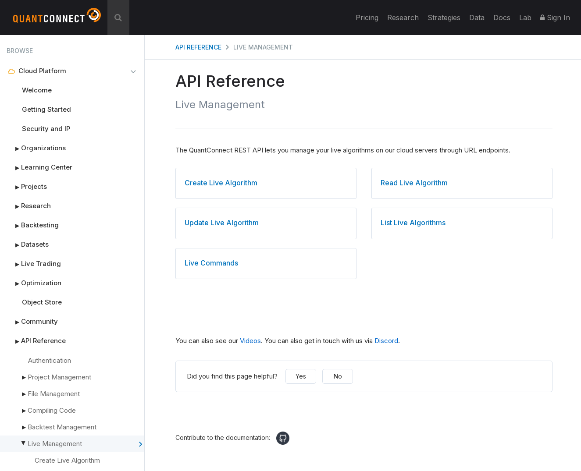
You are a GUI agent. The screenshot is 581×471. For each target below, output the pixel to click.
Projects (27, 187)
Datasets (28, 244)
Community (32, 321)
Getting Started (46, 109)
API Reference (36, 341)
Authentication (49, 360)
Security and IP (46, 128)
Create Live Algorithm (67, 460)
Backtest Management (62, 427)
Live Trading (34, 264)
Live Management (84, 444)
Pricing (367, 17)
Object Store (42, 302)
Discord (386, 340)
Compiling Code (52, 410)
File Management (54, 394)
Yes (301, 376)
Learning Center (39, 167)
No (338, 376)
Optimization (34, 283)
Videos (250, 340)
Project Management (59, 377)
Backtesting (33, 225)
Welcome (37, 90)
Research (403, 17)
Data (477, 17)
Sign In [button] (555, 17)
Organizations (36, 148)
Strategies (444, 17)
